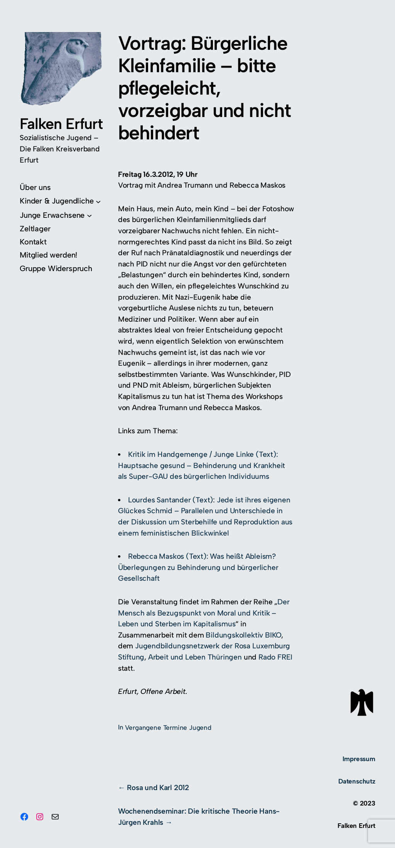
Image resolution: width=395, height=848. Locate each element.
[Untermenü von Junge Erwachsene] (56, 215)
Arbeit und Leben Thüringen (195, 657)
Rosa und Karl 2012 (158, 787)
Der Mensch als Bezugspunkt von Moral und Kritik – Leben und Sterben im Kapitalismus (204, 612)
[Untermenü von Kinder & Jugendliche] (60, 201)
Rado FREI (275, 657)
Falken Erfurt (61, 124)
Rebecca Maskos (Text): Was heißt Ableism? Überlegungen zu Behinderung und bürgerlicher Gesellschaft (198, 567)
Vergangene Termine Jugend (168, 727)
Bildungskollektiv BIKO (243, 635)
